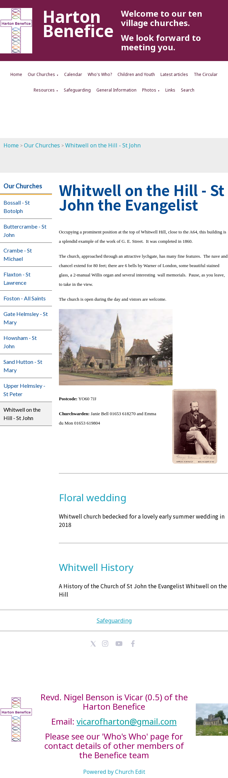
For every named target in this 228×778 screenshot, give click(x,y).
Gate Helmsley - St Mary (25, 317)
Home (16, 74)
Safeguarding (77, 90)
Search (187, 90)
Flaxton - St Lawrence (16, 278)
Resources (44, 90)
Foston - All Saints (24, 298)
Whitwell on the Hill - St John (103, 145)
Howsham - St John (20, 341)
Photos (149, 90)
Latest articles (174, 74)
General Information (116, 90)
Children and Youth (136, 74)
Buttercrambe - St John (24, 230)
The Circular (206, 74)
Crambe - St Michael (17, 254)
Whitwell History (96, 567)
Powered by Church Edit (114, 772)
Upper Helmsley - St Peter (24, 389)
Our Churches (41, 74)
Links (170, 90)
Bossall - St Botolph (16, 206)
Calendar (73, 74)
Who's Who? (100, 74)
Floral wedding (92, 497)
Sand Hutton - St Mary (22, 365)
